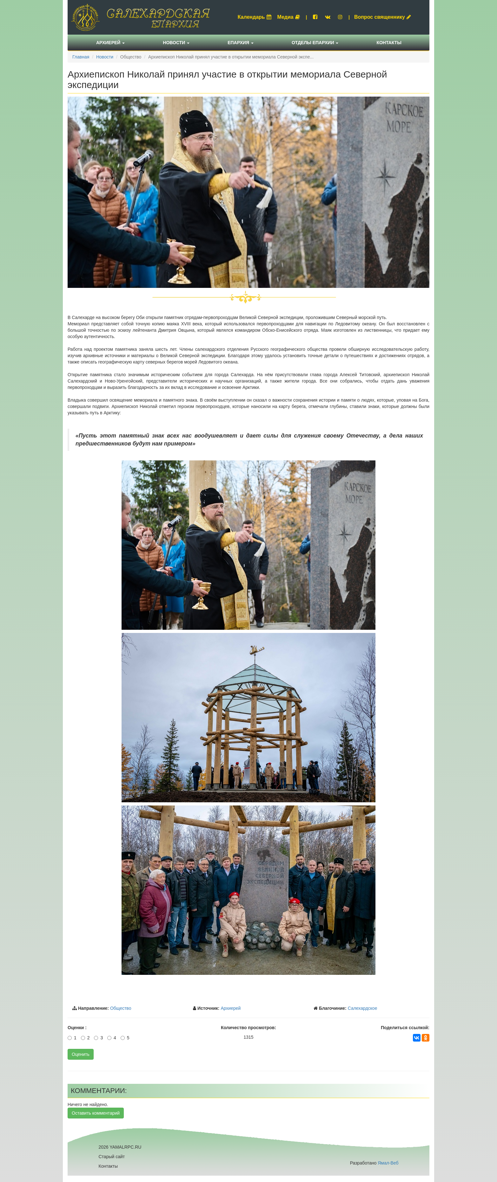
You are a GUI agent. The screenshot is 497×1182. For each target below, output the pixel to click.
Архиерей (110, 42)
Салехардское (362, 1008)
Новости (176, 42)
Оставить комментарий (96, 1113)
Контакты (388, 42)
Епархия (241, 42)
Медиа (288, 17)
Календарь (254, 17)
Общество (120, 1008)
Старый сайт (112, 1156)
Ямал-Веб (388, 1162)
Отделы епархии (315, 42)
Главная (80, 56)
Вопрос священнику (382, 17)
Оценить (80, 1054)
